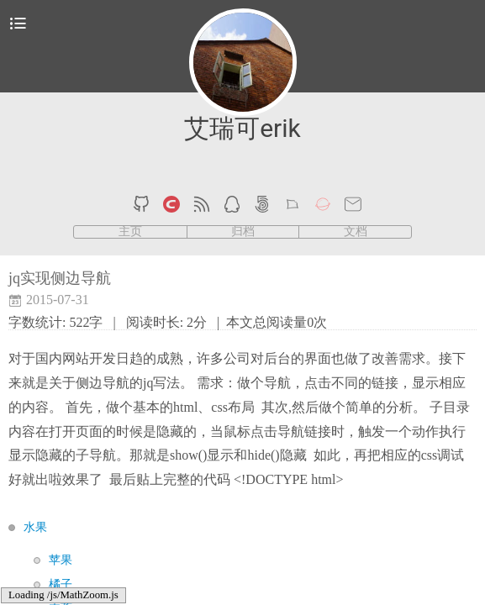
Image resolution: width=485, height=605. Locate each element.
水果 (35, 527)
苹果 (60, 560)
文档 (355, 232)
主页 (130, 232)
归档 (243, 232)
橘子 (60, 584)
